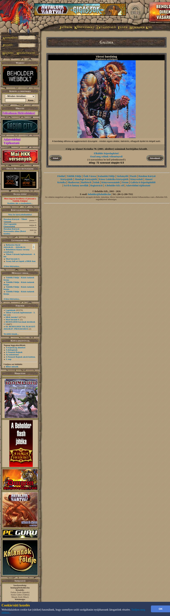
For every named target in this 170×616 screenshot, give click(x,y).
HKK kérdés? (12, 317)
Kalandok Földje (106, 176)
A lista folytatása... (12, 266)
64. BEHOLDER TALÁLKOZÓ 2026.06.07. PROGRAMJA (19, 327)
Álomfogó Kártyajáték (86, 179)
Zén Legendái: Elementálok (10, 225)
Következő (155, 158)
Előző (55, 158)
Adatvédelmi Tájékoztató (12, 141)
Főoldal (61, 176)
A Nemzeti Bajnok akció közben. (20, 357)
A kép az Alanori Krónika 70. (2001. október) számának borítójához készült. (106, 148)
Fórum (125, 182)
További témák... (11, 334)
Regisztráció (96, 185)
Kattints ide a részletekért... (20, 203)
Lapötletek (11, 310)
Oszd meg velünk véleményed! (106, 156)
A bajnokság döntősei (15, 347)
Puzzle (133, 176)
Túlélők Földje (74, 176)
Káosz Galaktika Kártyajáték (113, 179)
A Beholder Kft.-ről (114, 185)
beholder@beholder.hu (99, 194)
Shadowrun (73, 182)
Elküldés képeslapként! (106, 153)
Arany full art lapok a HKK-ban (21, 261)
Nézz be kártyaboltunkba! (20, 214)
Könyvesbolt (136, 179)
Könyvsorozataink (110, 182)
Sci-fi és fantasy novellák (76, 185)
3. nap (8, 359)
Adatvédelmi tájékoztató (138, 185)
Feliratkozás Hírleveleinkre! (19, 113)
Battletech (86, 182)
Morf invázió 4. (13, 259)
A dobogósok (12, 350)
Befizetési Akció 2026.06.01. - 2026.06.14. (15, 246)
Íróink (96, 182)
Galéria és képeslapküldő (143, 182)
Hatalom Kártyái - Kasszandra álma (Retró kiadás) (15, 231)
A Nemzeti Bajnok (14, 352)
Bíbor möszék (12, 366)
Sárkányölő (122, 176)
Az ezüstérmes (12, 354)
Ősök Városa (89, 176)
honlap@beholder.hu (20, 587)
